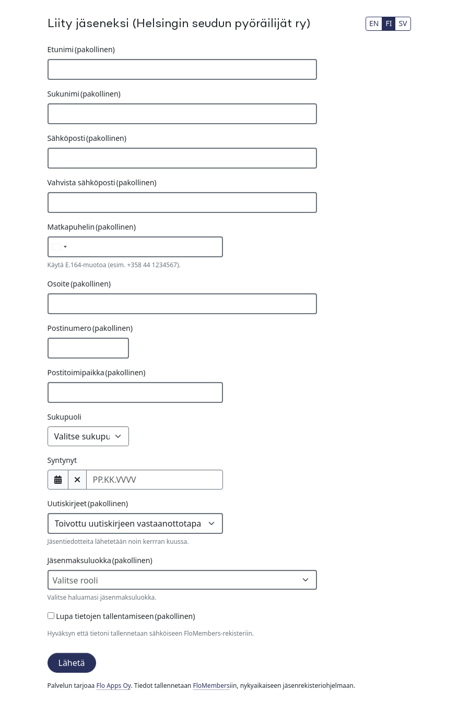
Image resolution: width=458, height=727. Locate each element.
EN (374, 23)
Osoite (79, 284)
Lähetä (71, 663)
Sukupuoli (64, 417)
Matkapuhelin (92, 227)
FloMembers (211, 685)
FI (388, 23)
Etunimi (81, 49)
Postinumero (90, 328)
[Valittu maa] (59, 247)
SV (402, 23)
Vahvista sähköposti (102, 182)
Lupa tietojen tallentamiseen (121, 616)
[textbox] (178, 580)
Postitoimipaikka (97, 372)
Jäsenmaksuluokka (100, 560)
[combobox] (182, 580)
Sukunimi (84, 94)
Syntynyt (62, 460)
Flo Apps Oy (113, 685)
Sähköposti (87, 138)
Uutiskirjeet (88, 503)
